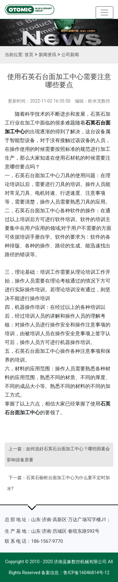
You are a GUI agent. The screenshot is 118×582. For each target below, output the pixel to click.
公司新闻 (70, 54)
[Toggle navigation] (104, 12)
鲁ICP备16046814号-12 (86, 572)
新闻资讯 (47, 54)
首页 (29, 54)
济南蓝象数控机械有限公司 (80, 561)
